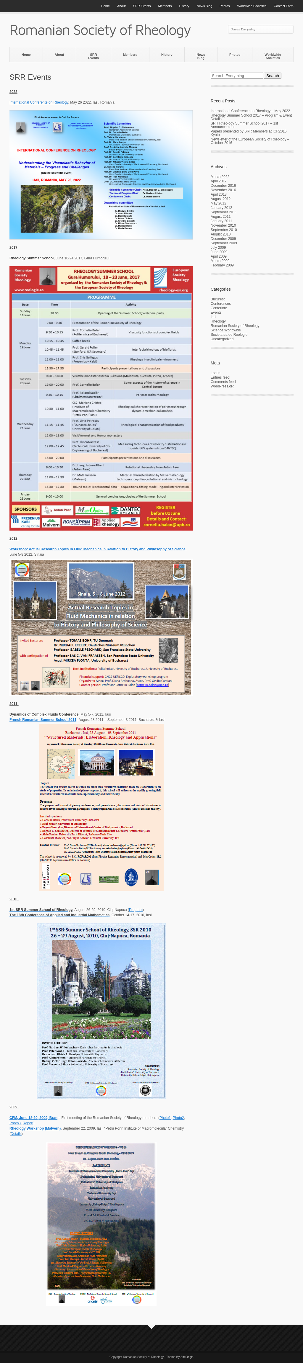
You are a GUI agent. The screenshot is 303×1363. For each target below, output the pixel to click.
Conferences (221, 304)
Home (105, 6)
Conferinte (219, 308)
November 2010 (223, 225)
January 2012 (221, 208)
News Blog (204, 6)
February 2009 (222, 265)
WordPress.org (222, 386)
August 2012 (221, 199)
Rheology (218, 321)
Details (16, 1134)
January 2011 (221, 221)
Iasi (213, 317)
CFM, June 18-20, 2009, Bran (33, 1118)
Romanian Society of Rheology (235, 326)
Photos (225, 6)
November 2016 (223, 190)
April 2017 (219, 181)
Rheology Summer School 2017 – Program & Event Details (251, 117)
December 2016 (223, 186)
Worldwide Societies (252, 6)
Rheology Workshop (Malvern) (35, 1128)
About (121, 6)
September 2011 (224, 212)
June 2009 (219, 252)
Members (165, 6)
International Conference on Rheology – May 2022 (250, 111)
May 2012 (218, 203)
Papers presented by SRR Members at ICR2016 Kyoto (249, 133)
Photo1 (165, 1118)
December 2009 (223, 239)
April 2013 (219, 194)
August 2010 (221, 234)
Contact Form (284, 6)
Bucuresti (218, 299)
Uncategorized (222, 339)
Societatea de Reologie (229, 335)
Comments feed (223, 382)
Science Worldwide (226, 330)
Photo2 (178, 1118)
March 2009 (220, 261)
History (184, 6)
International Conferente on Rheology (38, 102)
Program (136, 910)
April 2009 (219, 256)
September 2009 (224, 243)
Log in (215, 373)
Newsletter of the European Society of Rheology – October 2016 (250, 141)
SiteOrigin (187, 1357)
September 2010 (224, 230)
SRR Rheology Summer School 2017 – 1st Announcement (244, 125)
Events (216, 312)
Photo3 (15, 1123)
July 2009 (218, 248)
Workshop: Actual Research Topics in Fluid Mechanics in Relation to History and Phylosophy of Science (97, 549)
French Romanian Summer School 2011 (42, 720)
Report (28, 1123)
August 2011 (221, 217)
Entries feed (220, 377)
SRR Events (142, 6)
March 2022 (220, 177)
